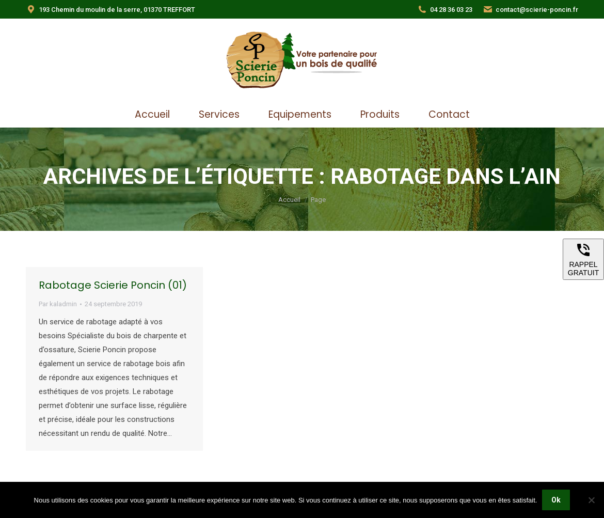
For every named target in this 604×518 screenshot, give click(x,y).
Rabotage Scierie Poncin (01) (113, 285)
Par (58, 304)
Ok (556, 500)
